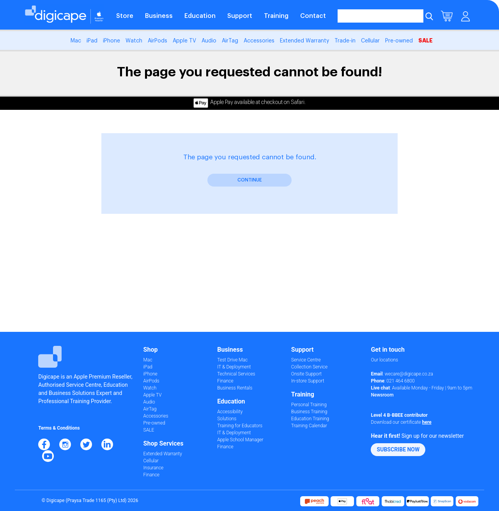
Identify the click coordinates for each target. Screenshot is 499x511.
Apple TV (184, 41)
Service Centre (306, 360)
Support (239, 16)
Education (200, 16)
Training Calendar (309, 425)
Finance (151, 475)
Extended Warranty (304, 41)
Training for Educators (239, 425)
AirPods (157, 41)
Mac (76, 41)
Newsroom (382, 395)
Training (276, 16)
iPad (92, 41)
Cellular (370, 41)
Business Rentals (234, 388)
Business (159, 16)
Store (124, 16)
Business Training (309, 411)
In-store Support (307, 381)
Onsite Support (306, 374)
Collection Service (309, 367)
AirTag (230, 41)
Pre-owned (399, 41)
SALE (425, 40)
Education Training (310, 418)
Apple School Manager (240, 439)
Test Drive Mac (232, 360)
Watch (134, 41)
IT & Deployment (234, 367)
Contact (313, 16)
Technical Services (236, 374)
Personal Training (309, 404)
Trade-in (345, 41)
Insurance (153, 467)
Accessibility (229, 411)
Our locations (384, 360)
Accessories (259, 41)
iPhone (111, 41)
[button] (398, 449)
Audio (209, 41)
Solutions (226, 418)
